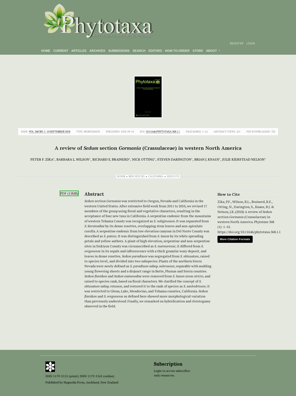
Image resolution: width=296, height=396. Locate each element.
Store (198, 50)
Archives (97, 50)
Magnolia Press (73, 382)
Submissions (118, 50)
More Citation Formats (235, 239)
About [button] (212, 50)
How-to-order (177, 50)
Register (236, 43)
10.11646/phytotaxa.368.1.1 (163, 131)
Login (250, 43)
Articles (78, 50)
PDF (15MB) (69, 193)
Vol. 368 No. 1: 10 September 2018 (49, 131)
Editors (155, 50)
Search (139, 50)
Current (60, 50)
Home (45, 50)
